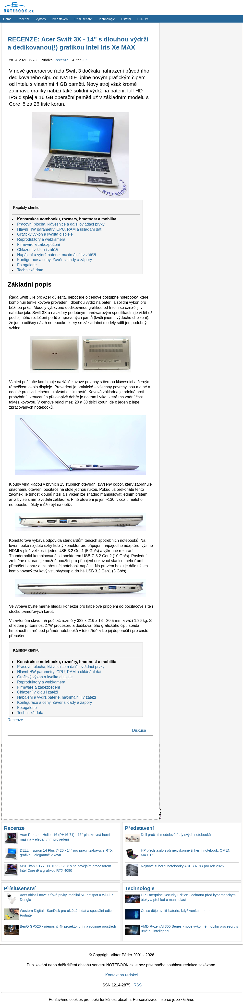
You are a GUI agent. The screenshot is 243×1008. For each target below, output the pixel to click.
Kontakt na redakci (121, 975)
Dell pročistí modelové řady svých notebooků (176, 835)
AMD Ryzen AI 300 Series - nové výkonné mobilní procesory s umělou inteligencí (189, 928)
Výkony (41, 19)
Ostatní (126, 19)
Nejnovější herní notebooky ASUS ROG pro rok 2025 (182, 866)
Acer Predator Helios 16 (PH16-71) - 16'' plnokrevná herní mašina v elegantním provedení (65, 837)
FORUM (142, 19)
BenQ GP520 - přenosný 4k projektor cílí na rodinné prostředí (68, 926)
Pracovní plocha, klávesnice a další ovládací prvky (61, 224)
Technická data (30, 270)
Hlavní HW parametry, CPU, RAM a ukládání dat (59, 229)
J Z (85, 60)
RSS (138, 985)
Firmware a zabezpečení (38, 244)
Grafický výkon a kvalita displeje (45, 234)
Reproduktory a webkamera (41, 239)
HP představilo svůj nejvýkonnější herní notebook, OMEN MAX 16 (185, 852)
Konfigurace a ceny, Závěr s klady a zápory (54, 260)
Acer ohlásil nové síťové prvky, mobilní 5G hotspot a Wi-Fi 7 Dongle (66, 897)
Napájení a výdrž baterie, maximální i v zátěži (56, 255)
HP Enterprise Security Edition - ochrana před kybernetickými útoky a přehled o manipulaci (188, 897)
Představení (60, 19)
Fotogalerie (27, 265)
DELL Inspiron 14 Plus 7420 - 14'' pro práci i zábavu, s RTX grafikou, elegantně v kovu (66, 852)
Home (7, 19)
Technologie (106, 19)
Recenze (23, 19)
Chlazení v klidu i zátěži (37, 250)
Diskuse (139, 730)
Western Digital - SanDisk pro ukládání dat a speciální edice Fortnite (66, 913)
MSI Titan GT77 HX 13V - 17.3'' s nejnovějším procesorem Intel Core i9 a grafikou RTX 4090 (65, 868)
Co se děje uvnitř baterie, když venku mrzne (175, 911)
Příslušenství (83, 19)
